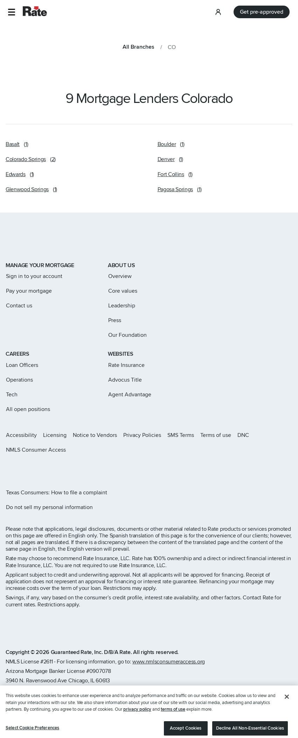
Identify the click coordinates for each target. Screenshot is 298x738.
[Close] (286, 704)
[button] (11, 12)
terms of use (173, 717)
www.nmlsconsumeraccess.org (168, 661)
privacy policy (137, 717)
